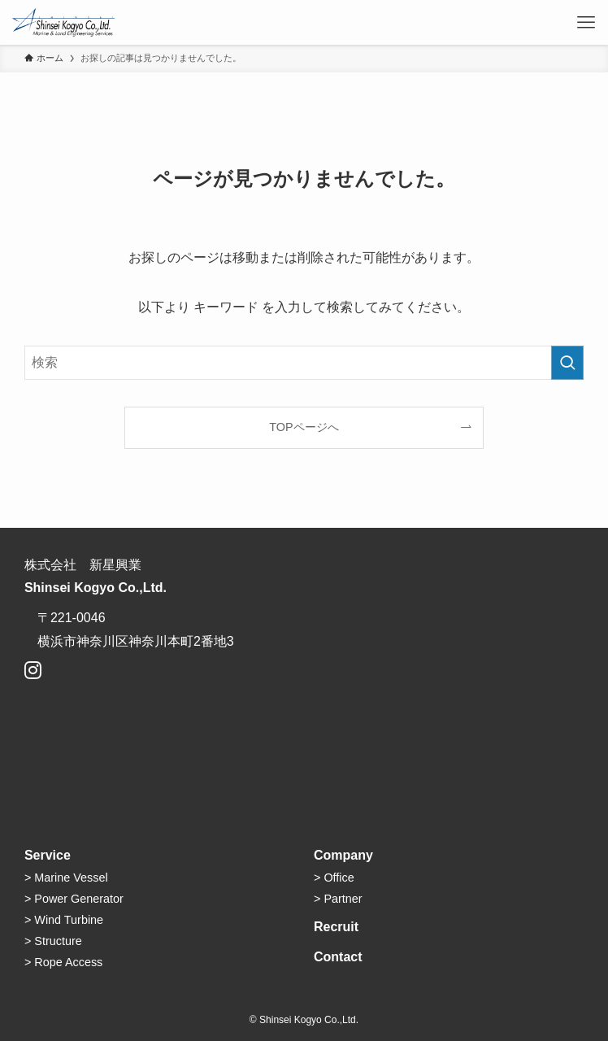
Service (47, 855)
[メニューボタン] (585, 22)
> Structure (53, 940)
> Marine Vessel (66, 877)
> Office (334, 877)
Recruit (336, 927)
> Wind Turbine (63, 919)
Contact (338, 957)
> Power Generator (74, 898)
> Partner (338, 898)
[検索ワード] (304, 363)
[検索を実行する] (567, 363)
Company (343, 855)
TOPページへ (303, 426)
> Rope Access (63, 962)
